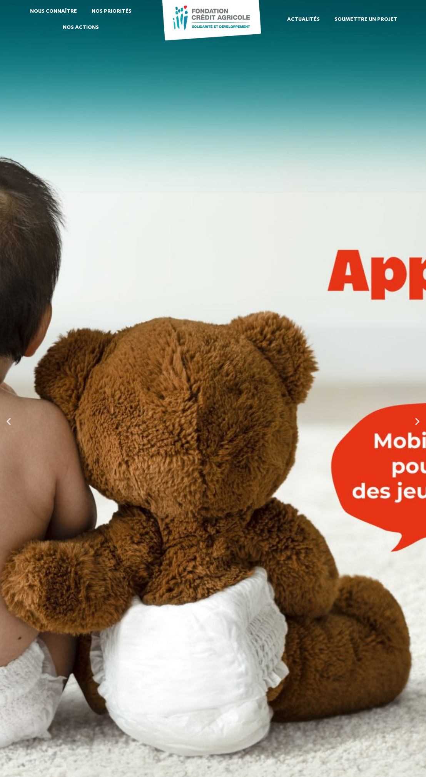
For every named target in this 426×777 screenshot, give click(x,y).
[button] (8, 421)
